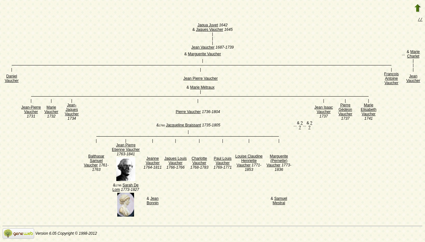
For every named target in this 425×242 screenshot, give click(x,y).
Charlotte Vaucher (199, 161)
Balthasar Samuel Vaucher (94, 161)
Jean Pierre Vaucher (200, 79)
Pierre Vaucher (188, 112)
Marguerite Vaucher (204, 54)
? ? (301, 125)
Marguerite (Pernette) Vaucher (277, 161)
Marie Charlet (413, 54)
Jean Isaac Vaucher (323, 110)
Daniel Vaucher (12, 79)
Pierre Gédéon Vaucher (345, 110)
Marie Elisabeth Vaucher (368, 110)
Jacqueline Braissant (183, 126)
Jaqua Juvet (207, 26)
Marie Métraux (202, 88)
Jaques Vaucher (209, 30)
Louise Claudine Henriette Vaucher (248, 161)
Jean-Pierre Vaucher (31, 110)
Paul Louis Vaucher (222, 161)
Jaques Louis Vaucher (175, 161)
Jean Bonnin (152, 201)
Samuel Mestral (280, 201)
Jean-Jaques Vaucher (72, 110)
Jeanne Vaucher (153, 161)
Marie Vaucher (51, 110)
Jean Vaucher (203, 48)
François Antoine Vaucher (391, 79)
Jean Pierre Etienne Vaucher (126, 148)
